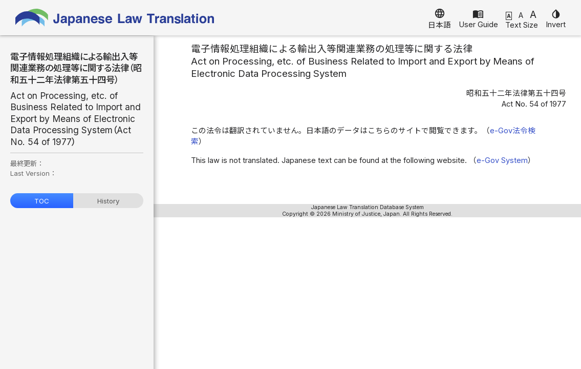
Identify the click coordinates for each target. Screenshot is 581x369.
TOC (41, 201)
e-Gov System (502, 160)
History (108, 201)
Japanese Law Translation (115, 18)
